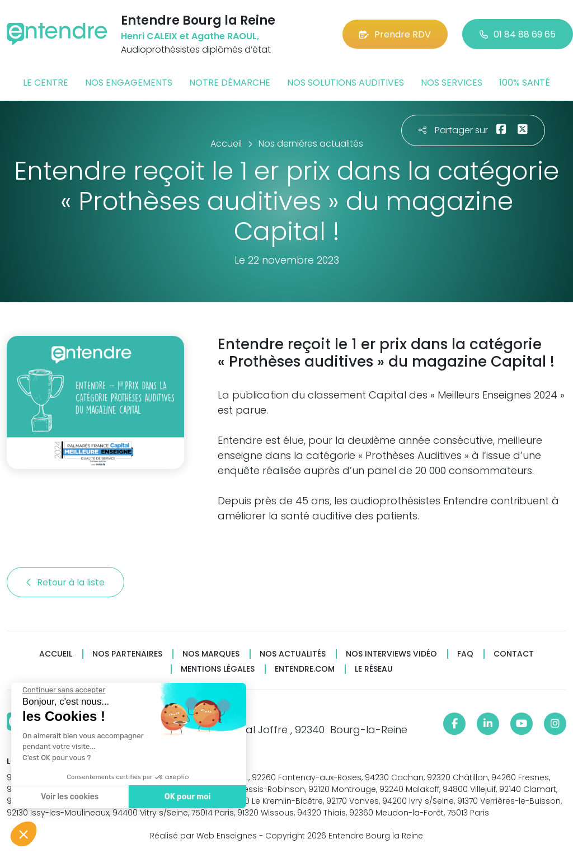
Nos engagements (128, 82)
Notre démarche (229, 82)
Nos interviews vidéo (391, 654)
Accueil (55, 654)
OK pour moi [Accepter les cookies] (184, 797)
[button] (23, 834)
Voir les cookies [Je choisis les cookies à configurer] (67, 797)
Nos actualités (293, 654)
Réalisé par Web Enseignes (203, 835)
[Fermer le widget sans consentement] (61, 690)
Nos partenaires (127, 654)
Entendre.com (305, 669)
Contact (514, 654)
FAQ (465, 654)
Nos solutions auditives (345, 82)
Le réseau (374, 669)
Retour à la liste (65, 582)
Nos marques (210, 654)
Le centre (45, 82)
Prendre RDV (395, 34)
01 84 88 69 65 (518, 34)
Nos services (451, 82)
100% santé (524, 82)
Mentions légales (218, 669)
